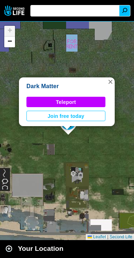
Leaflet (97, 236)
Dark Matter (42, 86)
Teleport (66, 102)
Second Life (15, 10)
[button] (110, 81)
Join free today (66, 116)
